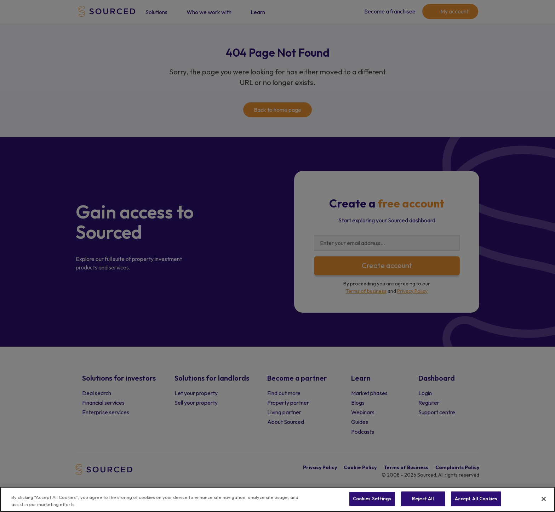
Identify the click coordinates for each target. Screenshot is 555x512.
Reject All (423, 498)
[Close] (543, 499)
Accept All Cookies (476, 498)
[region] (277, 499)
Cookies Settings (372, 498)
